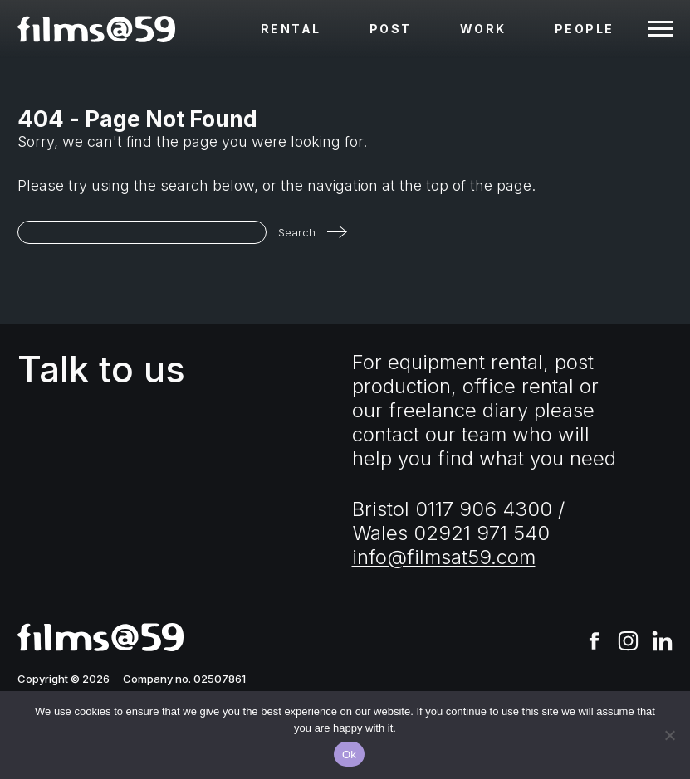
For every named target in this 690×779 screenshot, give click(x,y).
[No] (669, 735)
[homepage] (96, 29)
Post (390, 29)
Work (483, 29)
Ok (349, 754)
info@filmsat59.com (444, 557)
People (584, 29)
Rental (291, 29)
